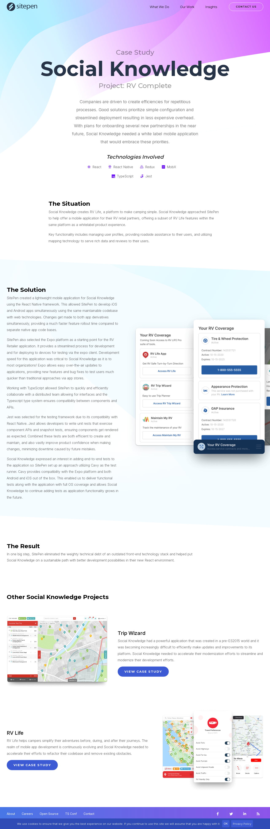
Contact (89, 813)
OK (226, 823)
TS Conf (71, 813)
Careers (27, 813)
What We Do (159, 7)
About (11, 813)
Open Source (49, 813)
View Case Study (143, 671)
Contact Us (246, 6)
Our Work (187, 7)
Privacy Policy (242, 823)
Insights (211, 7)
